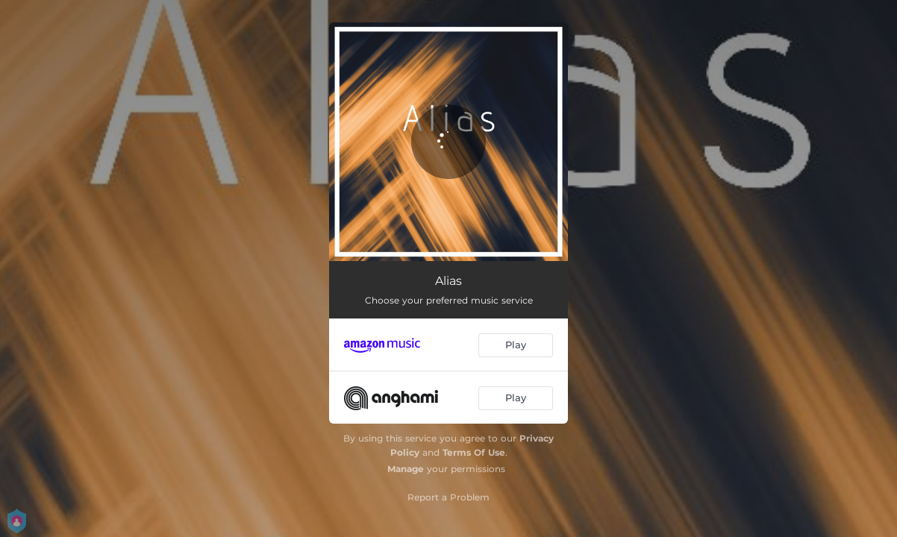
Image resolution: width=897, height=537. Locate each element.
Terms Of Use (474, 452)
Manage (405, 468)
